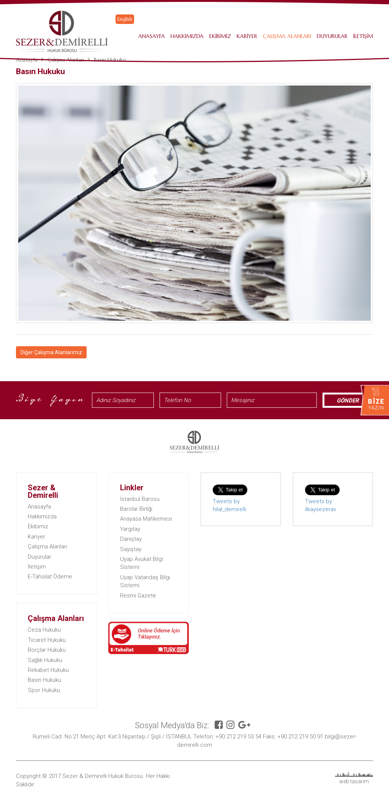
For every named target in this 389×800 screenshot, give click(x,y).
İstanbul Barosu (140, 499)
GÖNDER (348, 400)
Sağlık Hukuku (45, 660)
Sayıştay (130, 549)
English (124, 19)
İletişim (363, 36)
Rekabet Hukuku (48, 670)
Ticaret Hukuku (47, 640)
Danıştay (131, 538)
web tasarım (354, 781)
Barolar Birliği (136, 508)
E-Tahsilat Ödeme (50, 576)
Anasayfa (151, 36)
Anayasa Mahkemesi (146, 518)
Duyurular (332, 36)
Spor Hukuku (44, 690)
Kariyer (247, 36)
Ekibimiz (220, 36)
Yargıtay (130, 529)
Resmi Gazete (138, 595)
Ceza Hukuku (44, 629)
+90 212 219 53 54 (238, 736)
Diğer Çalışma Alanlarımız (51, 352)
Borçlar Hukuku (47, 649)
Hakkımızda (187, 36)
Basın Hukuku (44, 679)
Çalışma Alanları (287, 36)
